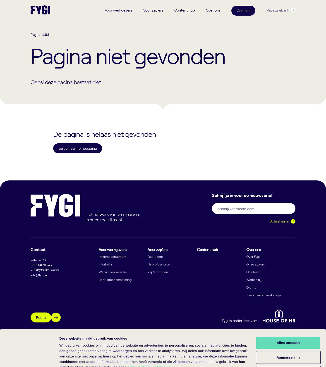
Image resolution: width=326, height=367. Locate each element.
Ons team (253, 272)
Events (251, 287)
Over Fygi (253, 256)
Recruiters (155, 256)
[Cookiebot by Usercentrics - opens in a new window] (29, 358)
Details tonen (70, 358)
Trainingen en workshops (263, 295)
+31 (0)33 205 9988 (45, 270)
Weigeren (288, 351)
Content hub (184, 9)
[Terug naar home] (40, 9)
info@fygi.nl (39, 275)
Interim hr (105, 264)
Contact (243, 10)
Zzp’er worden (158, 272)
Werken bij (253, 279)
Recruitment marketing (115, 279)
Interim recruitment (112, 256)
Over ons (213, 9)
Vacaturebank (278, 9)
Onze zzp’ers (255, 264)
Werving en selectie (113, 272)
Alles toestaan (288, 321)
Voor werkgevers (118, 9)
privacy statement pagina (149, 346)
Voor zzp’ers (153, 9)
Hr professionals (159, 264)
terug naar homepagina (78, 148)
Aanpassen (288, 336)
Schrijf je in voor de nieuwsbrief (242, 195)
